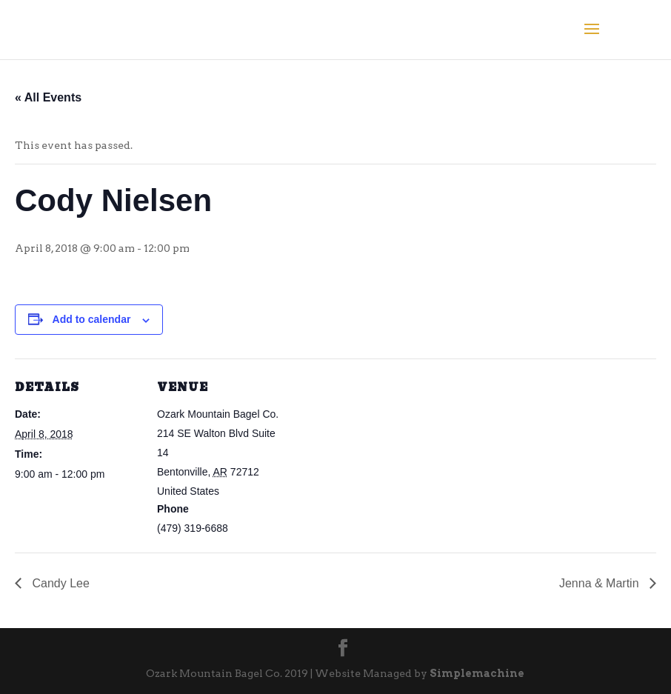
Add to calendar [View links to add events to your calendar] (92, 319)
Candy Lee (59, 583)
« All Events (48, 97)
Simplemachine (475, 673)
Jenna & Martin (600, 583)
